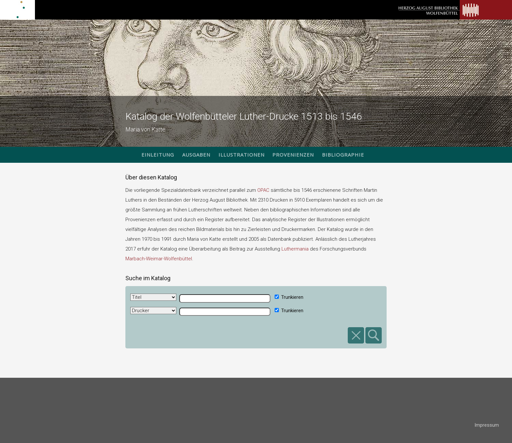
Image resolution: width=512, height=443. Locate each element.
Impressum (486, 425)
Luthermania (295, 249)
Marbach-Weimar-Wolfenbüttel (158, 259)
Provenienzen (293, 154)
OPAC (263, 190)
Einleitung (157, 154)
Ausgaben (196, 154)
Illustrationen (241, 154)
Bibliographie (343, 154)
